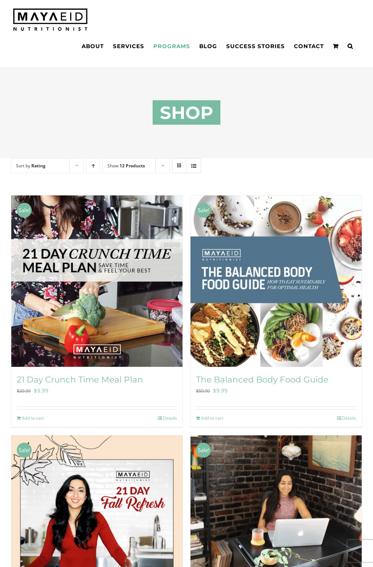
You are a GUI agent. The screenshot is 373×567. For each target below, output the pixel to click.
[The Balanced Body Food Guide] (276, 281)
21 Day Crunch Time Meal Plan (80, 379)
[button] (350, 46)
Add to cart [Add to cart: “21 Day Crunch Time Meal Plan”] (33, 418)
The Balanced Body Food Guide (262, 379)
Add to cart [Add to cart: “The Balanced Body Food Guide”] (212, 418)
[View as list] (193, 166)
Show (126, 166)
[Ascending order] (93, 165)
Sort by (31, 166)
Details (170, 418)
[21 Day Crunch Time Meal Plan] (96, 281)
